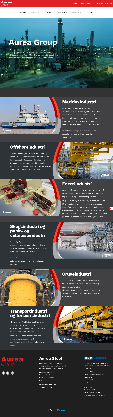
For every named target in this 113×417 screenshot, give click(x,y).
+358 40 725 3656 (45, 387)
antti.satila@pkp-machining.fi (94, 395)
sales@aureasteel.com (47, 384)
